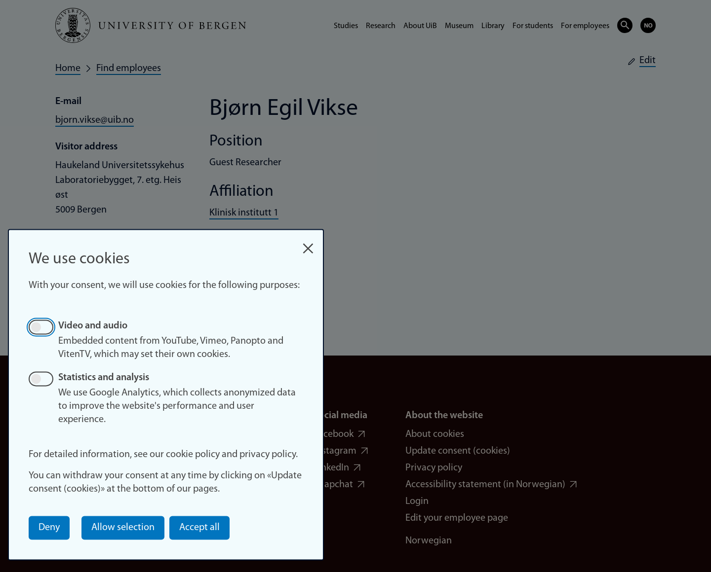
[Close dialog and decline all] (308, 243)
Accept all (199, 528)
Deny (49, 528)
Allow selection (123, 528)
